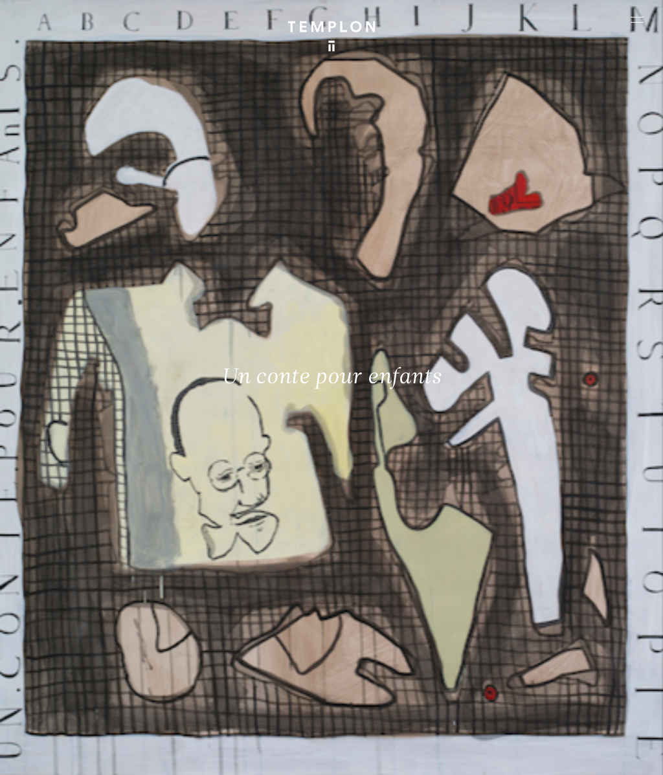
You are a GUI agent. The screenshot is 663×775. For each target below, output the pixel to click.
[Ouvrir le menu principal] (637, 19)
